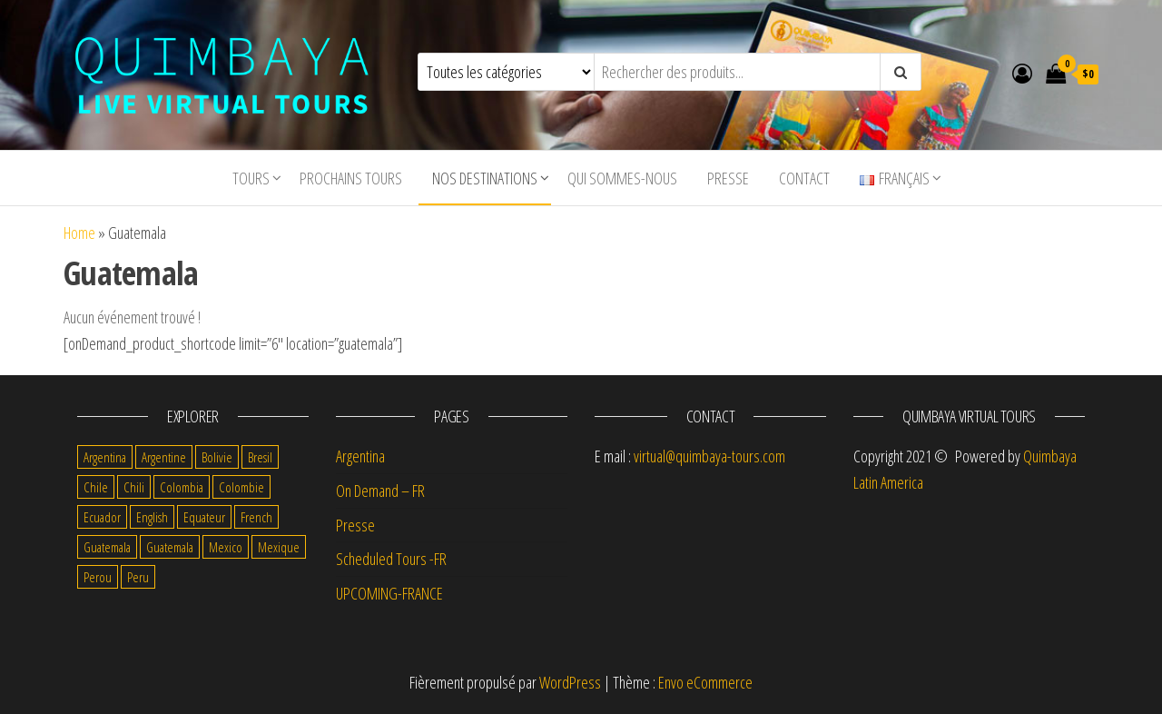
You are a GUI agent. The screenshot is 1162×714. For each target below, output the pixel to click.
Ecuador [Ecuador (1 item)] (102, 517)
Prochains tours (351, 178)
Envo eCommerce (705, 682)
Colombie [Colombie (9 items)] (241, 487)
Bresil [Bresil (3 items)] (260, 457)
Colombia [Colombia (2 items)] (181, 487)
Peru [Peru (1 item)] (138, 577)
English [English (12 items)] (152, 517)
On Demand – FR (380, 490)
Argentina (360, 456)
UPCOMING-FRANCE (389, 593)
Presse (728, 178)
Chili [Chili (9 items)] (133, 487)
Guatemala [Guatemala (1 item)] (169, 547)
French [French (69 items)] (256, 517)
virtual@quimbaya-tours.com (709, 456)
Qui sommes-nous (622, 178)
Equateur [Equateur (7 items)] (204, 517)
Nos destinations (484, 178)
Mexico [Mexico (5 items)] (225, 547)
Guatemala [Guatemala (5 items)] (107, 547)
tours (251, 178)
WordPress (570, 682)
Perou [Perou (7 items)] (98, 577)
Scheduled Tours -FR (391, 559)
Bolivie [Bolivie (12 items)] (217, 457)
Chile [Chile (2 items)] (96, 487)
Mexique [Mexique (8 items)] (279, 547)
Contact (804, 178)
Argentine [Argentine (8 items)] (164, 457)
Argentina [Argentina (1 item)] (105, 457)
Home (79, 232)
